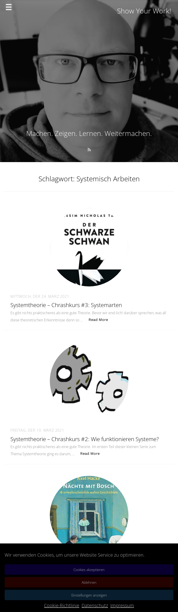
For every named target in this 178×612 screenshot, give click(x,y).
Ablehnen (89, 582)
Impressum (122, 605)
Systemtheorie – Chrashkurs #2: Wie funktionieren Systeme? (84, 439)
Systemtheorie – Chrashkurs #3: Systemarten (66, 305)
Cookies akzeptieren (89, 569)
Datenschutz (95, 605)
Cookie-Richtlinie (61, 605)
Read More (101, 319)
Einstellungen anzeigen (89, 595)
